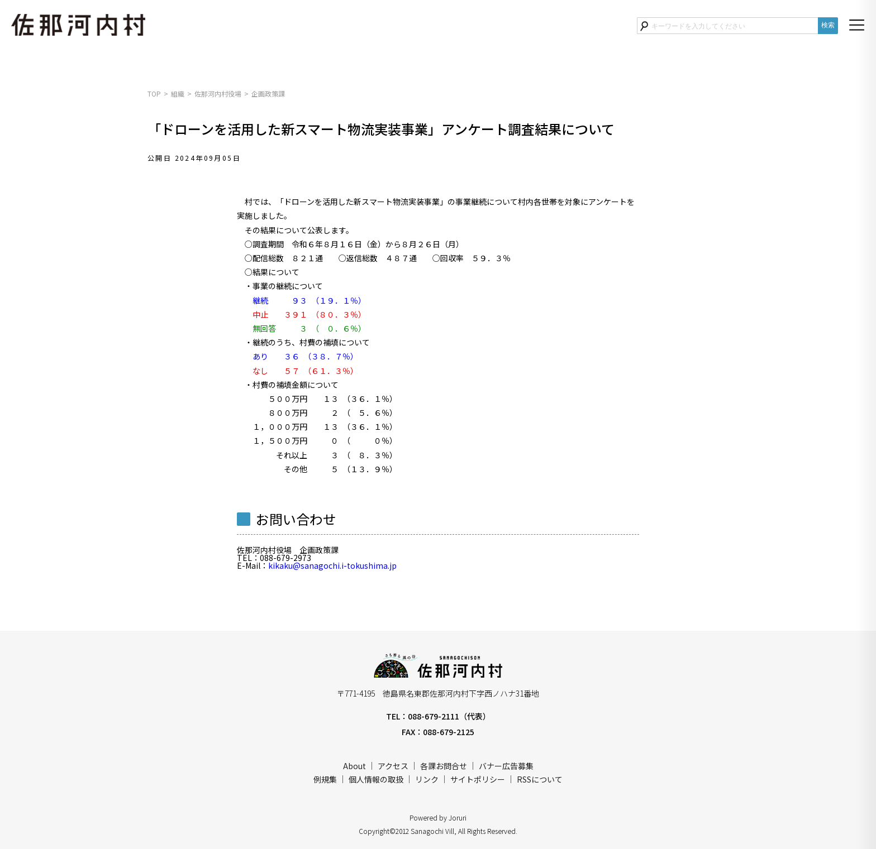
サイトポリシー (477, 779)
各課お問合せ (443, 765)
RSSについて (540, 779)
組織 (177, 93)
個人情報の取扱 (376, 779)
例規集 (325, 779)
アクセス (393, 765)
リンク (427, 779)
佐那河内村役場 (217, 93)
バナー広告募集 (506, 765)
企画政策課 (268, 93)
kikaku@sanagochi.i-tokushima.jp (332, 565)
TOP (154, 93)
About (354, 765)
